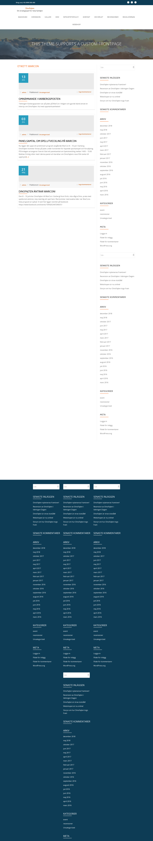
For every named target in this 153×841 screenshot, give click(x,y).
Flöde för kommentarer (109, 230)
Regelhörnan (115, 15)
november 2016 (106, 150)
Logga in (103, 221)
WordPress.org (106, 234)
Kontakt (79, 15)
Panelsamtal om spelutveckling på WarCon (47, 167)
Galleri (47, 15)
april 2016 (104, 179)
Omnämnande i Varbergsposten (39, 106)
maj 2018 (103, 118)
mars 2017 (104, 138)
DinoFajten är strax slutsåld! (111, 80)
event (102, 198)
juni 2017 (103, 126)
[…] (27, 183)
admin (24, 99)
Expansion (37, 15)
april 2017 (104, 134)
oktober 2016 (105, 154)
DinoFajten (30, 8)
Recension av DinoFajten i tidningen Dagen (117, 76)
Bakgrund (26, 15)
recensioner (105, 202)
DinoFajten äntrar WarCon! (37, 237)
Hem (54, 15)
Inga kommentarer (82, 99)
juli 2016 (103, 166)
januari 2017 (105, 146)
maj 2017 (103, 130)
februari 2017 (105, 142)
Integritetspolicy (66, 15)
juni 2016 (103, 170)
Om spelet (89, 15)
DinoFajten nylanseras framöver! (113, 72)
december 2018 (106, 114)
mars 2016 (104, 183)
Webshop (127, 15)
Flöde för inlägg (106, 225)
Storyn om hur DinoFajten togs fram (114, 89)
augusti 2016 (105, 162)
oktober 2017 (105, 122)
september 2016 (106, 158)
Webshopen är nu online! (110, 85)
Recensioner (101, 15)
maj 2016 (103, 174)
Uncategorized (46, 99)
